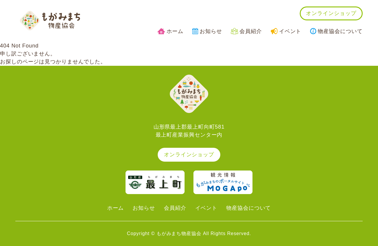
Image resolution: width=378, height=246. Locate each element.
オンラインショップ (331, 13)
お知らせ (207, 31)
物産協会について (336, 31)
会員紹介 (246, 31)
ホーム (170, 31)
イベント (286, 31)
